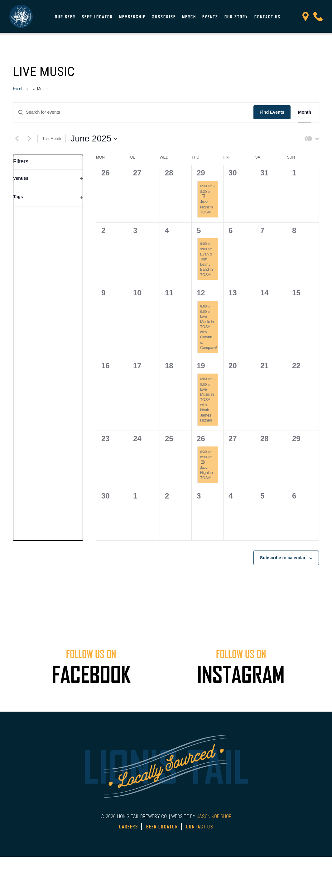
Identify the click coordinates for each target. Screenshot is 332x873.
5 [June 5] (199, 230)
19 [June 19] (201, 365)
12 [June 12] (201, 293)
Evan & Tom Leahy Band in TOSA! (206, 264)
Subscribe (164, 16)
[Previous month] (17, 138)
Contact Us (267, 16)
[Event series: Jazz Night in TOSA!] (203, 197)
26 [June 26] (201, 438)
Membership (132, 16)
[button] (310, 138)
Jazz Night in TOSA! (206, 207)
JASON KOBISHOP (214, 816)
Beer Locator (97, 16)
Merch (189, 16)
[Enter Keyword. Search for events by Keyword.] (133, 112)
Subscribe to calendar (283, 557)
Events (210, 16)
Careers (128, 826)
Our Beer (65, 16)
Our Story (236, 16)
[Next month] (29, 138)
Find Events (272, 112)
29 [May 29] (201, 173)
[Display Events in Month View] (304, 112)
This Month (51, 138)
